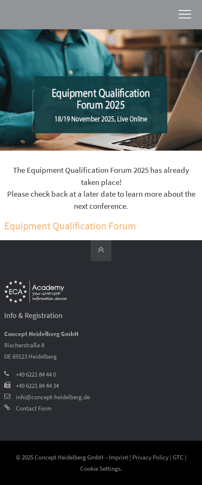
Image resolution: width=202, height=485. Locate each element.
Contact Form (33, 408)
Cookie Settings (100, 468)
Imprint (118, 457)
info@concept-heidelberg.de (53, 397)
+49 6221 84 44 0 (36, 374)
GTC (178, 457)
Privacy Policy (150, 457)
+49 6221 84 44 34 (37, 386)
